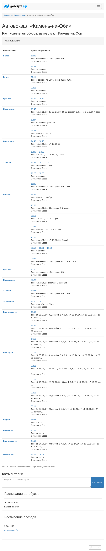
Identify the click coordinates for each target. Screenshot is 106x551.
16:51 (33, 430)
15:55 (33, 269)
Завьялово (8, 301)
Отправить (97, 482)
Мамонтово (8, 454)
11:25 (33, 162)
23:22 (33, 130)
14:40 (33, 141)
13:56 (33, 312)
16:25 (33, 98)
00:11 (33, 352)
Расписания (19, 15)
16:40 (41, 141)
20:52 (33, 205)
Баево (6, 56)
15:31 (33, 194)
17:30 (41, 152)
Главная (8, 15)
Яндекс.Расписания (48, 467)
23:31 (41, 248)
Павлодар (8, 352)
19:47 (33, 109)
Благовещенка (10, 312)
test (3, 544)
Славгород (8, 141)
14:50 (33, 301)
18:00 (41, 162)
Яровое (6, 194)
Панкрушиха (9, 109)
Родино (6, 420)
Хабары (7, 162)
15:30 (33, 152)
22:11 (33, 77)
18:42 (33, 56)
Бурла (6, 77)
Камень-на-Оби (11, 530)
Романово (8, 430)
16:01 (33, 454)
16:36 (33, 420)
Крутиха (7, 98)
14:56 (33, 339)
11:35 (33, 184)
